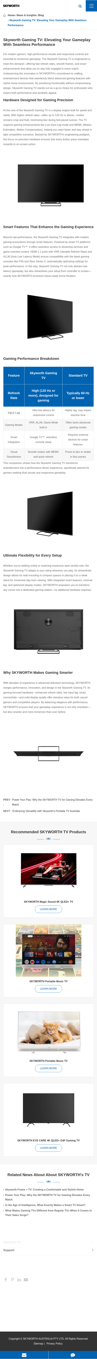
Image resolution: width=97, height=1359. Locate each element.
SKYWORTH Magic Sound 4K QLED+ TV (48, 901)
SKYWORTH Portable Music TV (48, 981)
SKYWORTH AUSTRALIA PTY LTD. (43, 1338)
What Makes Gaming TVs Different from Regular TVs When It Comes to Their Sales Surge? (48, 1212)
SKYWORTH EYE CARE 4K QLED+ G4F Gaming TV (48, 1140)
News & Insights (27, 15)
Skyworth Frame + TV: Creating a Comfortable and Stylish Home (44, 1189)
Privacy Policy (55, 1343)
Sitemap (38, 1343)
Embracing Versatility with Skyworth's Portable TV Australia (46, 811)
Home (11, 15)
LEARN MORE (48, 909)
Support (48, 1251)
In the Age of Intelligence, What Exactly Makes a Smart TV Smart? (45, 1205)
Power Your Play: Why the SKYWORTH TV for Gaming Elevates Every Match (52, 802)
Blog (41, 15)
